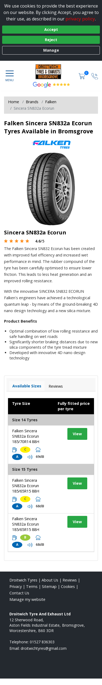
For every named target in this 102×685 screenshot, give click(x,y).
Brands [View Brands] (32, 101)
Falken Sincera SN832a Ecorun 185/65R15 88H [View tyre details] (25, 486)
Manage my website (27, 599)
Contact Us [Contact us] (19, 592)
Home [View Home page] (13, 101)
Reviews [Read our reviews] (70, 580)
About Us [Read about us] (50, 580)
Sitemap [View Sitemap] (49, 586)
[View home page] (51, 71)
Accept (51, 29)
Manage (51, 50)
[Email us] (44, 648)
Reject (51, 39)
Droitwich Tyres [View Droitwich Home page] (23, 580)
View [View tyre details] (77, 433)
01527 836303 (42, 641)
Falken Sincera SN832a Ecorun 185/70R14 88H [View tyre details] (25, 436)
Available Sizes (26, 385)
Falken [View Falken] (50, 101)
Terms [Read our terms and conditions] (32, 586)
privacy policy (80, 19)
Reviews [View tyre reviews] (56, 386)
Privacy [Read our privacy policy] (15, 586)
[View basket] (82, 75)
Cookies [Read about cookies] (68, 586)
